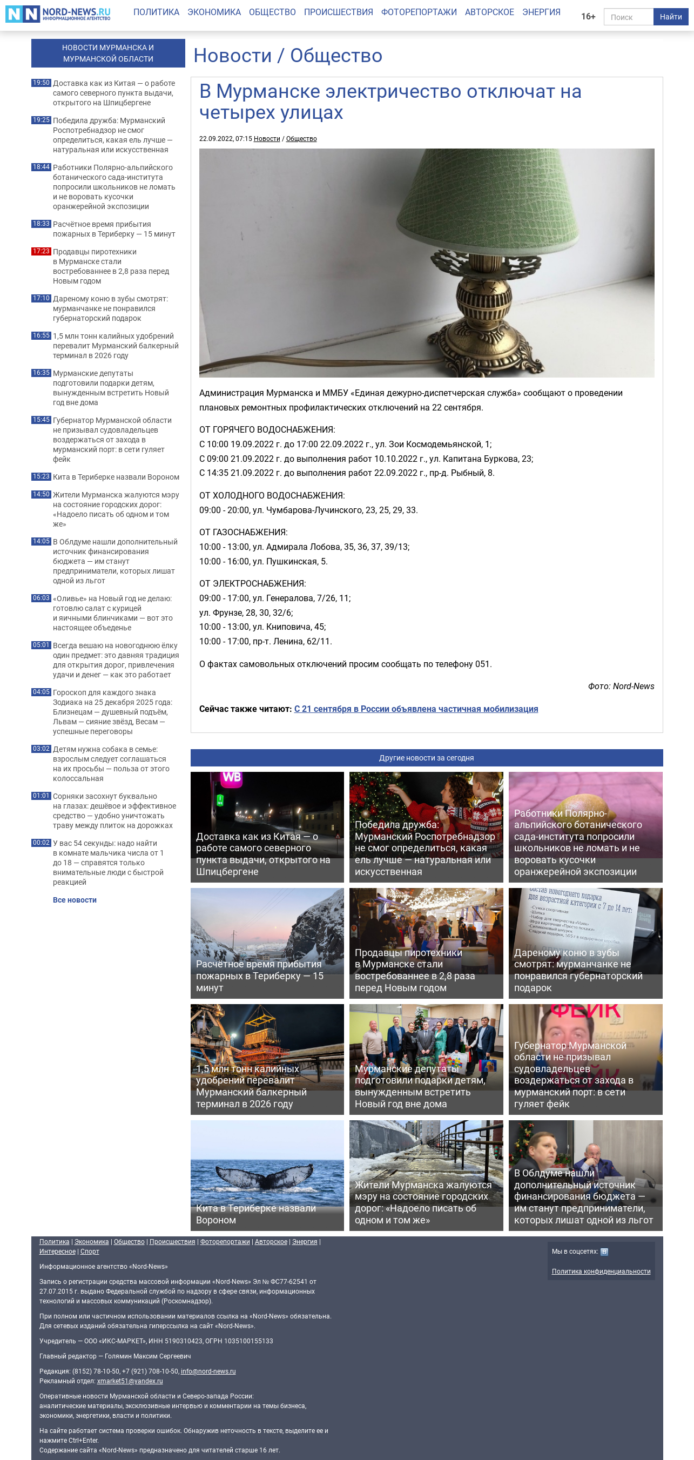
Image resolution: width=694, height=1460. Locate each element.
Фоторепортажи (419, 12)
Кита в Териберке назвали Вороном (116, 477)
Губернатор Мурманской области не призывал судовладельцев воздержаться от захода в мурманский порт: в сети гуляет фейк (112, 439)
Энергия (541, 12)
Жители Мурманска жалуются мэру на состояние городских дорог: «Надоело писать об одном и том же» (116, 509)
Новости (232, 55)
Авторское (489, 12)
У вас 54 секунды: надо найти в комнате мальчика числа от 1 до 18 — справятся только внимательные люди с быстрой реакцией (108, 862)
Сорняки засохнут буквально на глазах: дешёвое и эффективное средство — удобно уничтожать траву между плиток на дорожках (114, 810)
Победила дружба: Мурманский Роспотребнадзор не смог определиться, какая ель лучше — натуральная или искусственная (113, 135)
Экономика (214, 12)
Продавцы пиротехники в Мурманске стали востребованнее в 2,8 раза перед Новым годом (111, 266)
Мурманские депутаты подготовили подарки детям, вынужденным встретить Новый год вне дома (111, 387)
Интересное (57, 1251)
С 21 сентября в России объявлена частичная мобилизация (416, 709)
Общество (272, 12)
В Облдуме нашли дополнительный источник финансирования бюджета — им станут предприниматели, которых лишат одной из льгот (115, 561)
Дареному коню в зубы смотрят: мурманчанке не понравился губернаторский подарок (110, 308)
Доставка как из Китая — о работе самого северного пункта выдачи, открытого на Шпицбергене (114, 92)
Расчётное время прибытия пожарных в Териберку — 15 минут (114, 229)
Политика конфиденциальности (601, 1271)
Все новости (75, 900)
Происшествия (338, 12)
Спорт (89, 1251)
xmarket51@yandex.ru (130, 1380)
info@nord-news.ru (208, 1371)
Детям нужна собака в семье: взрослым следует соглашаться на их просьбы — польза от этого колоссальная (111, 763)
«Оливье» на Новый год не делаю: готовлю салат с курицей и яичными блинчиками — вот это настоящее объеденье (113, 613)
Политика (156, 12)
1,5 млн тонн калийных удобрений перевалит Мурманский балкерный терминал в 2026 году (116, 345)
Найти (671, 16)
